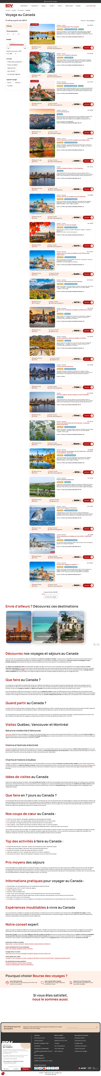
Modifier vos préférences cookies (43, 1061)
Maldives (14, 963)
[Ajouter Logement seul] (11, 68)
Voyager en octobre (20, 958)
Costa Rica (29, 948)
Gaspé (36, 944)
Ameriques (21, 10)
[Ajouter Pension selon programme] (15, 62)
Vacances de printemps (47, 958)
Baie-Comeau (14, 944)
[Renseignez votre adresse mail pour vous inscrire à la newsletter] (82, 1028)
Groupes (78, 6)
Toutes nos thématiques (12, 964)
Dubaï (24, 963)
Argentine (20, 948)
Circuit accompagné (21, 953)
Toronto (59, 831)
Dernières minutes (80, 1038)
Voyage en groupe (32, 953)
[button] (94, 644)
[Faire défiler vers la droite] (98, 644)
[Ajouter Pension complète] (12, 65)
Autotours (41, 953)
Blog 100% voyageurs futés (41, 1043)
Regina (7, 944)
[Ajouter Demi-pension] (11, 71)
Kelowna (40, 944)
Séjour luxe (47, 953)
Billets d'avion (69, 6)
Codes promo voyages (81, 1051)
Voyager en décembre (33, 958)
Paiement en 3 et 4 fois (60, 1040)
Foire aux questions (59, 1038)
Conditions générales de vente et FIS (43, 1052)
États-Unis (8, 948)
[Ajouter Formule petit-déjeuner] (14, 74)
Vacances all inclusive (80, 1046)
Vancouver (9, 734)
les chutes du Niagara (86, 765)
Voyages (13, 10)
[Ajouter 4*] (14, 34)
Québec (8, 763)
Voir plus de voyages (50, 597)
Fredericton (47, 944)
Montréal (8, 749)
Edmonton (21, 944)
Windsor (31, 944)
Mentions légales (38, 1055)
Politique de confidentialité (41, 1048)
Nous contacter (58, 1051)
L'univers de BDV (38, 1040)
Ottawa (21, 668)
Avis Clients (37, 1046)
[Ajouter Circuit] (10, 82)
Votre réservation (59, 1048)
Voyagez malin (79, 1043)
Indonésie (29, 963)
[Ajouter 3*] (8, 34)
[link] (88, 6)
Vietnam (19, 963)
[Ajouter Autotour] (18, 82)
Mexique (14, 948)
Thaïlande (8, 963)
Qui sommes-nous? (39, 1038)
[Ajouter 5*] (19, 34)
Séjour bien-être (10, 953)
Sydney (26, 944)
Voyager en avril (10, 958)
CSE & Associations (59, 1046)
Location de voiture (80, 1048)
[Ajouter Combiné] (10, 86)
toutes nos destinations (26, 964)
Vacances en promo (80, 1040)
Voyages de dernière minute (62, 958)
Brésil (24, 948)
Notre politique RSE (39, 1058)
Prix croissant (90, 20)
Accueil (8, 10)
